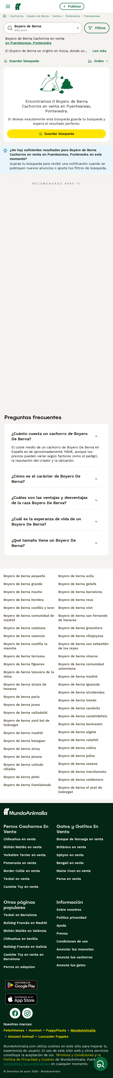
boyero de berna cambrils (79, 708)
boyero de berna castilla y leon (29, 608)
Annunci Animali (21, 1037)
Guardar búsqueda (21, 61)
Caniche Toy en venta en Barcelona (23, 957)
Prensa (62, 933)
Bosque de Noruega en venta (79, 839)
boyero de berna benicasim (80, 724)
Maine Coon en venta (73, 871)
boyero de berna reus (75, 600)
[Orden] (98, 61)
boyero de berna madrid (23, 733)
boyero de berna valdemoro (80, 780)
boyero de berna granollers (80, 628)
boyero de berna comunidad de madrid (29, 618)
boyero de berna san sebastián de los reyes (83, 646)
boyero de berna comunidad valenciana (81, 666)
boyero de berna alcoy (22, 749)
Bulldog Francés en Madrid (25, 923)
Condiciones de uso (72, 941)
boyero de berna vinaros (78, 656)
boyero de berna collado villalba (23, 767)
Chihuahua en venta (20, 839)
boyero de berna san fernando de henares (82, 618)
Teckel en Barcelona (20, 915)
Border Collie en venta (22, 871)
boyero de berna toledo (77, 700)
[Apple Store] (21, 999)
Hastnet (35, 1030)
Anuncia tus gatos (70, 965)
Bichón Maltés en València (25, 931)
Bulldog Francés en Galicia (25, 947)
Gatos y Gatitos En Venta (77, 829)
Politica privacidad (71, 918)
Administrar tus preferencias (27, 1064)
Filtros (96, 28)
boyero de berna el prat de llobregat (80, 790)
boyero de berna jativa (76, 756)
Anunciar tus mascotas (75, 949)
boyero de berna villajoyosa (80, 636)
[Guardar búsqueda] (101, 1064)
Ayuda (61, 925)
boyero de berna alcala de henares (25, 686)
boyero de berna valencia (24, 636)
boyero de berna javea (22, 705)
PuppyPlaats (56, 1030)
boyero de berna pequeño (24, 576)
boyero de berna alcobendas (81, 692)
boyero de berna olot (75, 608)
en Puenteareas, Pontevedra (28, 43)
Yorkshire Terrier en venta (25, 855)
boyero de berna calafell (78, 740)
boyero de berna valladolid (25, 713)
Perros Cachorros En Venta (26, 829)
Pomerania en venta (20, 863)
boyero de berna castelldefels (82, 716)
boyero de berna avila (76, 576)
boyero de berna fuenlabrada (27, 785)
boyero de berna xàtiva (77, 748)
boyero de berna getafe (77, 584)
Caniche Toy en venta (21, 887)
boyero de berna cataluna (24, 628)
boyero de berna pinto (22, 777)
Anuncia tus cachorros (74, 957)
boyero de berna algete (77, 732)
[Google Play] (21, 985)
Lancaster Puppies (53, 1037)
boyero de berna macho (23, 592)
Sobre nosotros (68, 910)
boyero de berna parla (22, 697)
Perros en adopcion (19, 967)
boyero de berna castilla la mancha (25, 646)
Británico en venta (71, 847)
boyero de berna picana (23, 757)
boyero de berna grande (23, 584)
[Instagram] (27, 1013)
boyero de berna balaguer (24, 741)
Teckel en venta (17, 879)
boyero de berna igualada (79, 684)
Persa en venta (68, 879)
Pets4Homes (14, 1030)
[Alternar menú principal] (8, 6)
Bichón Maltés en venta (23, 847)
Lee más (99, 51)
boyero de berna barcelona (80, 592)
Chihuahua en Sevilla (21, 939)
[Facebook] (15, 1013)
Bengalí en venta (70, 863)
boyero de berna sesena (78, 764)
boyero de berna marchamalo (82, 772)
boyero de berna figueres (24, 664)
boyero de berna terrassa (24, 656)
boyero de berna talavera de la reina (29, 674)
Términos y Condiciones (74, 1055)
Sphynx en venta (70, 855)
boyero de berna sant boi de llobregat (26, 723)
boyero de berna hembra (24, 600)
